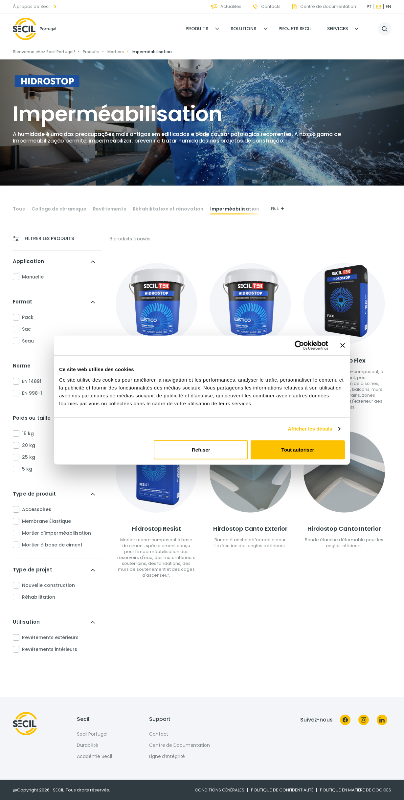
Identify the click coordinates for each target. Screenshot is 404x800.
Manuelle (33, 277)
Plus (278, 208)
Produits (197, 28)
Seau (28, 341)
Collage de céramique (59, 209)
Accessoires (36, 509)
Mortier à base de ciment (52, 545)
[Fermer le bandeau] (342, 345)
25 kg (28, 457)
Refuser (201, 449)
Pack (28, 317)
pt (369, 6)
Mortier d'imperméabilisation (56, 533)
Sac (26, 329)
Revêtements (109, 209)
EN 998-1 (32, 393)
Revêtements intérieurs (49, 649)
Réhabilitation (38, 597)
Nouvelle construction (48, 585)
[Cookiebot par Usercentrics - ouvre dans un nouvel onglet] (299, 345)
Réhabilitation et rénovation (168, 209)
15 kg (28, 433)
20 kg (28, 445)
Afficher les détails (310, 429)
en (388, 6)
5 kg (27, 469)
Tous (19, 209)
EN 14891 (31, 381)
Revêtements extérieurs (50, 637)
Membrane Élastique (46, 521)
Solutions (243, 28)
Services (337, 28)
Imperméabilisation (234, 209)
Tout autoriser (297, 449)
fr (378, 6)
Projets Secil (295, 28)
